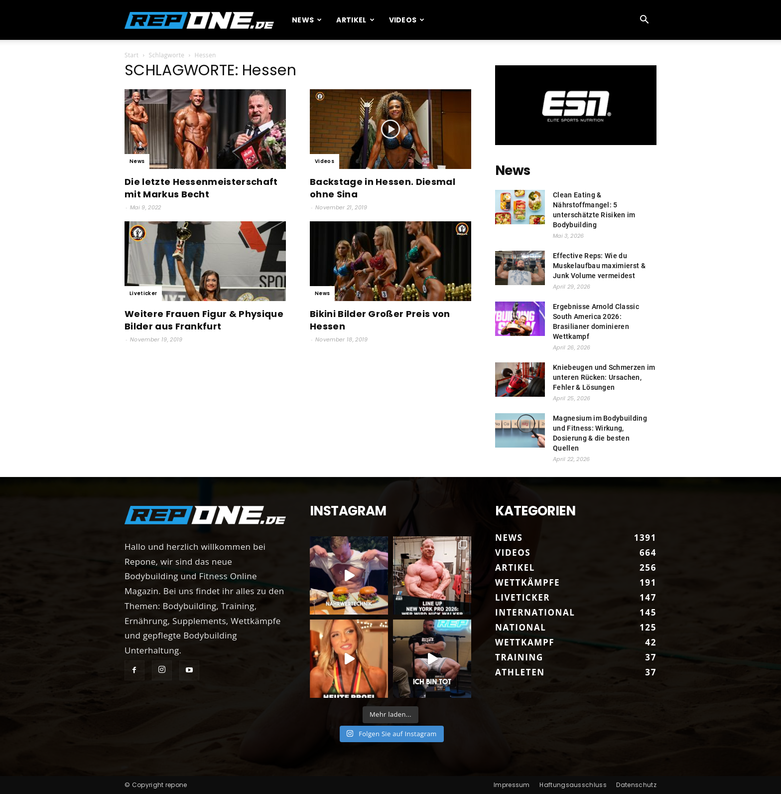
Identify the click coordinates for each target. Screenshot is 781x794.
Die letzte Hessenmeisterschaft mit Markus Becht (201, 187)
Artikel (355, 20)
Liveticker (143, 293)
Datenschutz (636, 785)
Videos (407, 20)
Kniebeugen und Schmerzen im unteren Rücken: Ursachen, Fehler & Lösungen (604, 377)
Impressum (512, 785)
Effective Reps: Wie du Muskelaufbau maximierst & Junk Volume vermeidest (599, 266)
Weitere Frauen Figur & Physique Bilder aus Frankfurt (204, 320)
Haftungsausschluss (573, 785)
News (307, 20)
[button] (644, 20)
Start (131, 55)
